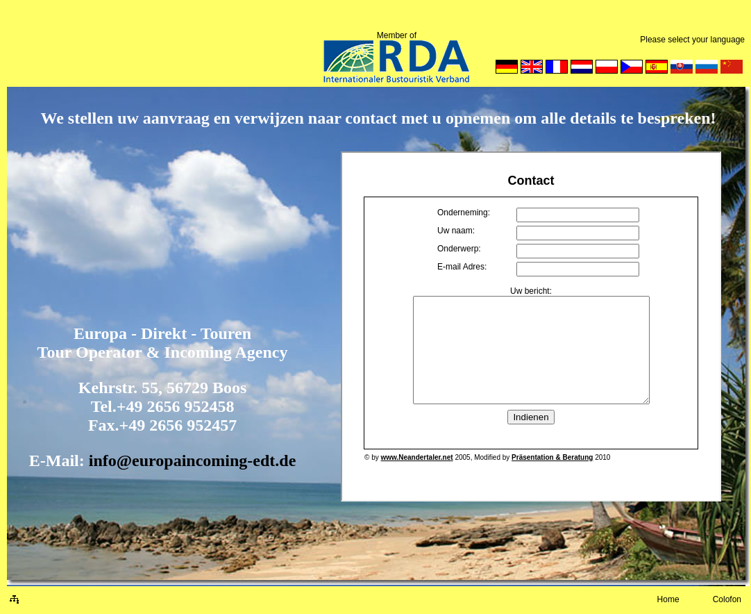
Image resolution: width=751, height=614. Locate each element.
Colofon (727, 599)
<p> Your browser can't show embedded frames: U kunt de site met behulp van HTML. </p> (531, 326)
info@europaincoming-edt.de (192, 460)
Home (668, 599)
